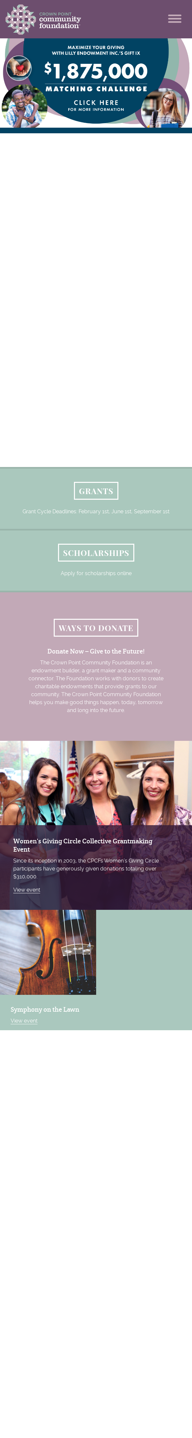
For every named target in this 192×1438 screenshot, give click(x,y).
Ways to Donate (96, 627)
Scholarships (96, 552)
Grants (96, 491)
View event (26, 890)
